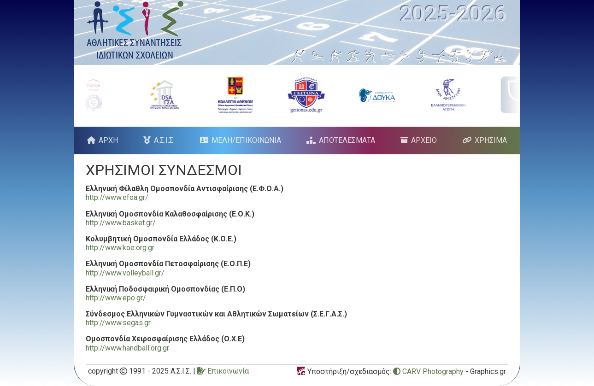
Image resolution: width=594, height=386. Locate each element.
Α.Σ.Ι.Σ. (164, 140)
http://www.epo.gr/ (116, 297)
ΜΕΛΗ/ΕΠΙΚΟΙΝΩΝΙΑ (246, 140)
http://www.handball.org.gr (127, 348)
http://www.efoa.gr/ (117, 197)
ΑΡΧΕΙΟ (424, 140)
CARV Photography (428, 371)
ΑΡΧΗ (108, 140)
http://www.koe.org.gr (120, 247)
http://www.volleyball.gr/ (125, 273)
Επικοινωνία (223, 371)
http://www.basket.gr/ (121, 222)
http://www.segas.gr (118, 322)
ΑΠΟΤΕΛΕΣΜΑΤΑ (347, 140)
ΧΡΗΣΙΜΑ (491, 140)
